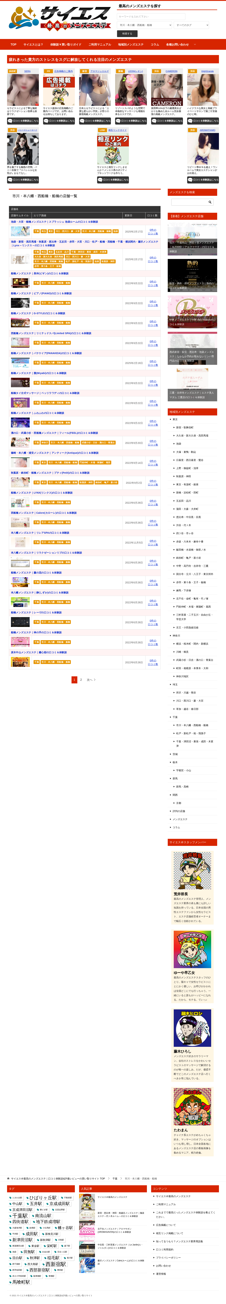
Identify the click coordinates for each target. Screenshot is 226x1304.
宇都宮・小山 (183, 770)
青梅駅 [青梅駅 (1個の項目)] (51, 1276)
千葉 (36, 231)
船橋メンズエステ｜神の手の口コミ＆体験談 (36, 632)
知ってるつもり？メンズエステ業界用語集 (179, 1241)
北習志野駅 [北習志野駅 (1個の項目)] (60, 1210)
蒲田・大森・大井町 (187, 509)
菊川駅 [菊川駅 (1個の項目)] (70, 1258)
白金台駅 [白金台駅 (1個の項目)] (46, 1252)
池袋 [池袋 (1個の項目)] (14, 1252)
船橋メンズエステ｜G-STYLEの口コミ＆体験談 (38, 313)
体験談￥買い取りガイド (65, 44)
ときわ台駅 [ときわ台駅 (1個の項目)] (17, 1198)
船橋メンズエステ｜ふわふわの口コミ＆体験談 (37, 413)
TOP (13, 44)
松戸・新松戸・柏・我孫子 (79, 261)
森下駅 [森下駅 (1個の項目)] (67, 1246)
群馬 (175, 778)
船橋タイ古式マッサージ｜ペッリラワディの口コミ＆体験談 (45, 393)
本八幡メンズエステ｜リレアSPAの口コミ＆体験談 (40, 532)
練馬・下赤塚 (183, 590)
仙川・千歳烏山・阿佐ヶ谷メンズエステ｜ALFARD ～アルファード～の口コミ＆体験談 (192, 247)
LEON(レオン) (135, 71)
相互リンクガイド (117, 130)
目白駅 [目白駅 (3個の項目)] (17, 1258)
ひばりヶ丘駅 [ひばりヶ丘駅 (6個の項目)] (43, 1197)
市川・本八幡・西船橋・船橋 (96, 231)
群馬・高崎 (182, 786)
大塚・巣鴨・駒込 (186, 452)
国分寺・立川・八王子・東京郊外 (194, 574)
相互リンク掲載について (169, 1233)
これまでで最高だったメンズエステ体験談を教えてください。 (185, 1214)
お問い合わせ (163, 1265)
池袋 (115, 231)
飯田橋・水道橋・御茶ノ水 (191, 549)
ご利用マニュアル (99, 44)
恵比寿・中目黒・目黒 (188, 517)
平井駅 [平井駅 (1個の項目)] (15, 1234)
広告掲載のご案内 (63, 71)
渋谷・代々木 (183, 525)
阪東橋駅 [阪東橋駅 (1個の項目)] (37, 1276)
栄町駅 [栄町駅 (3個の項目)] (52, 1246)
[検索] (192, 202)
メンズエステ (180, 819)
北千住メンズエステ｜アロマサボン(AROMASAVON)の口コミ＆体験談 (115, 1230)
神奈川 (44, 442)
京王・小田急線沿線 (187, 627)
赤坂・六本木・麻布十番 (189, 541)
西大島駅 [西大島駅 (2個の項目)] (33, 1264)
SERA (27, 71)
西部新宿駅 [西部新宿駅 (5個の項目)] (39, 1270)
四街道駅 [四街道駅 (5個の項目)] (20, 1221)
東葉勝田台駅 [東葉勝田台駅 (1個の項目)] (18, 1246)
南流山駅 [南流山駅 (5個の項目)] (43, 1215)
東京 (51, 231)
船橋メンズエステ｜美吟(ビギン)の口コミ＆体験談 (40, 273)
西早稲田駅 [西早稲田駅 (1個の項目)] (17, 1270)
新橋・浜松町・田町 (187, 492)
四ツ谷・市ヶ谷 (185, 533)
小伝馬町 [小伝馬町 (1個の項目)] (46, 1228)
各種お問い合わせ (177, 44)
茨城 (175, 754)
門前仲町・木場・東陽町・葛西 (95, 462)
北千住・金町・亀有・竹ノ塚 (192, 598)
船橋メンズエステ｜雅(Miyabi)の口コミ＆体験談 (39, 373)
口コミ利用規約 (164, 1249)
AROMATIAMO (207, 130)
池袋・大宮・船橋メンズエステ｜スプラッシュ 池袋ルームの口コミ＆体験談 (54, 221)
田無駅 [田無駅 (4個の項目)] (29, 1252)
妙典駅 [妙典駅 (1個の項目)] (32, 1228)
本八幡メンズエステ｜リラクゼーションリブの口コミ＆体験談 (46, 552)
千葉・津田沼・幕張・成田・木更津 (88, 252)
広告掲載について (166, 1225)
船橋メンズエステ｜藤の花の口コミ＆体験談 (36, 572)
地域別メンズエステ (131, 44)
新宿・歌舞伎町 (185, 427)
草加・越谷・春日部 (187, 709)
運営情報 (161, 1273)
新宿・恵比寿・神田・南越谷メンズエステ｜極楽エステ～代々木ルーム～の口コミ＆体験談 (121, 1214)
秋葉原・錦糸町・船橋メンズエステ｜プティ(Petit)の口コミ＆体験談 (50, 472)
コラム (155, 44)
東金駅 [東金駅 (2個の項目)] (35, 1245)
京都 (178, 803)
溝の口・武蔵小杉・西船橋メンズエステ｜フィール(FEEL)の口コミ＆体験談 (54, 432)
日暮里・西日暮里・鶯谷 (189, 460)
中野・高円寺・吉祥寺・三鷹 (192, 566)
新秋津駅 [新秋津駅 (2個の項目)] (45, 1239)
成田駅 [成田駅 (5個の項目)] (32, 1233)
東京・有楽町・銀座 (187, 484)
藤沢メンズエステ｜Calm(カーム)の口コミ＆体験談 (121, 1262)
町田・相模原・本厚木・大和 (192, 668)
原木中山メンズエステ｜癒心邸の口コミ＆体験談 (39, 652)
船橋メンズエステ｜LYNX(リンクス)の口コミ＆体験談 (42, 492)
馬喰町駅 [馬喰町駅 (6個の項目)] (21, 1281)
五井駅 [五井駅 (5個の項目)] (36, 1203)
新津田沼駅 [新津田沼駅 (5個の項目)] (22, 1239)
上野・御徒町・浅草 (187, 468)
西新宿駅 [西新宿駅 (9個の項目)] (56, 1264)
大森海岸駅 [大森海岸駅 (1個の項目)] (17, 1228)
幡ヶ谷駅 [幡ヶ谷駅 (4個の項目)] (65, 1228)
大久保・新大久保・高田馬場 (48, 256)
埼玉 (43, 231)
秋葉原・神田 (108, 261)
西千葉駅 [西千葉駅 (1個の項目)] (16, 1264)
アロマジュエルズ (99, 71)
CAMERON (171, 71)
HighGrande (207, 71)
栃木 (175, 762)
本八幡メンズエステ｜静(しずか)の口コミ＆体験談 (40, 592)
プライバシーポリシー (168, 1257)
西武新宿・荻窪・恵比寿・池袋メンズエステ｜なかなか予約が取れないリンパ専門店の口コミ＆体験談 (192, 356)
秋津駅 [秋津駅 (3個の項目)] (35, 1258)
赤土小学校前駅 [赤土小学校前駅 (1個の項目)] (19, 1276)
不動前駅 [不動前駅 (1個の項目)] (68, 1198)
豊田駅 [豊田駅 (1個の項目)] (60, 1270)
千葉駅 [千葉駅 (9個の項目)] (20, 1215)
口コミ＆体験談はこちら (22, 121)
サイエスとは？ (33, 44)
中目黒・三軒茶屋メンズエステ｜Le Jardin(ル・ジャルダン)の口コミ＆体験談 (120, 1246)
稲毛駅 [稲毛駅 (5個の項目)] (53, 1257)
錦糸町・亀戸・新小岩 (106, 482)
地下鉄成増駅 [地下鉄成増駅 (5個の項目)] (48, 1221)
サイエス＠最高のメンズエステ (112, 1197)
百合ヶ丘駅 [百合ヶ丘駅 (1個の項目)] (62, 1252)
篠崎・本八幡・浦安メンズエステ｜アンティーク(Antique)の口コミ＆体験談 (55, 452)
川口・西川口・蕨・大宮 (68, 231)
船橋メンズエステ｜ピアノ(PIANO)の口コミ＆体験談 (41, 293)
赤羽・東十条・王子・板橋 (47, 266)
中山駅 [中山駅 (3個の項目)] (17, 1204)
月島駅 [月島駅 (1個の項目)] (61, 1240)
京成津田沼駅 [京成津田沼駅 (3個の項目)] (22, 1210)
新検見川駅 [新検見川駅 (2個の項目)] (51, 1233)
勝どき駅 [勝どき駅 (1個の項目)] (44, 1210)
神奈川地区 (182, 676)
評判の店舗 (179, 811)
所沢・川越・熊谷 (186, 692)
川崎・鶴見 (182, 651)
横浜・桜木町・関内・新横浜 (192, 643)
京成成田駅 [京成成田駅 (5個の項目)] (59, 1203)
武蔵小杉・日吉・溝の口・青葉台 (98, 442)
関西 (175, 794)
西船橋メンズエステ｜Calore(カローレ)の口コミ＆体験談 (44, 512)
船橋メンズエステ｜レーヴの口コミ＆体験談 (36, 612)
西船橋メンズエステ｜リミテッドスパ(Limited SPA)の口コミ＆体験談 (51, 333)
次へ (90, 679)
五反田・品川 (62, 252)
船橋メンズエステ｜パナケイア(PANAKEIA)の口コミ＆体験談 (46, 353)
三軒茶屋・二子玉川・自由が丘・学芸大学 (194, 617)
